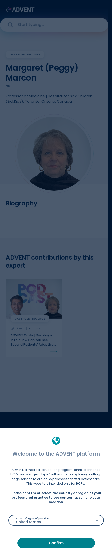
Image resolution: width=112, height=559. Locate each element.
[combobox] (56, 520)
